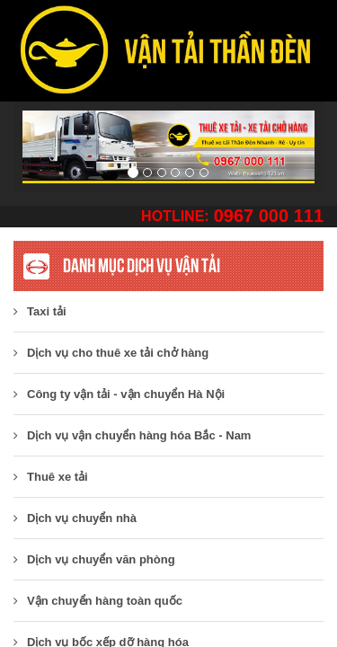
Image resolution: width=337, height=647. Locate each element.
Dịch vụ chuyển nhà (75, 518)
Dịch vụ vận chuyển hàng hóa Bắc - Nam (132, 435)
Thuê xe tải (50, 476)
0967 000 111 (269, 216)
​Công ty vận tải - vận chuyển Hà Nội (119, 394)
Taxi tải (40, 311)
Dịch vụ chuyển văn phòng (94, 559)
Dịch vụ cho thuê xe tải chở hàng (110, 352)
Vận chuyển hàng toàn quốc (97, 600)
